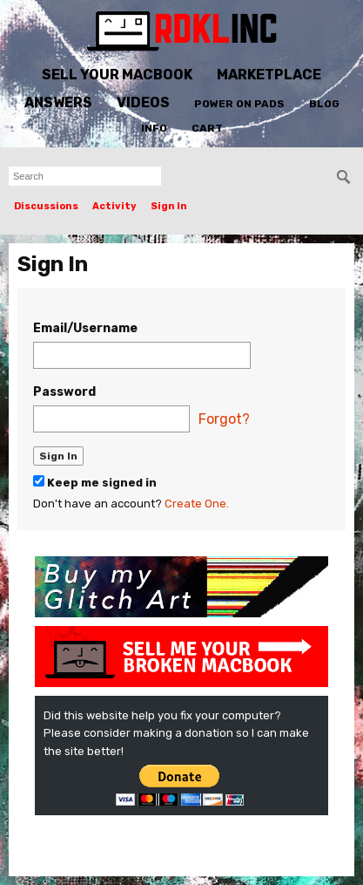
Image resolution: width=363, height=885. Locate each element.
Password (64, 392)
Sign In (169, 206)
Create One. (197, 503)
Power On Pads (239, 104)
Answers (58, 102)
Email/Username (85, 328)
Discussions (46, 206)
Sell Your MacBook (117, 74)
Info (154, 128)
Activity (114, 206)
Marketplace (269, 74)
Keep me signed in (95, 482)
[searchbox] (85, 176)
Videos (143, 102)
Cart (207, 128)
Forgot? (224, 419)
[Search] (344, 177)
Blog (324, 104)
